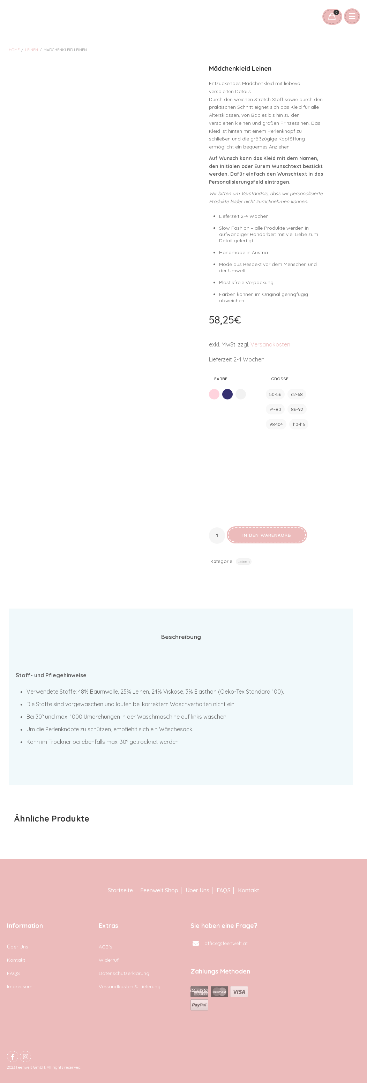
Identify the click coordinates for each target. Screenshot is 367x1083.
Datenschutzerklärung (124, 973)
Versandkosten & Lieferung (129, 986)
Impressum (19, 986)
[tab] (181, 637)
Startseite (120, 890)
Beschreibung (181, 636)
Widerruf (109, 960)
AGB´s (105, 947)
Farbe (220, 378)
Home (14, 49)
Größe (280, 378)
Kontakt (248, 890)
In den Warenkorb (266, 535)
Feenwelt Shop (159, 890)
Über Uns (197, 890)
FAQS (224, 890)
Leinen (31, 49)
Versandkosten (270, 344)
